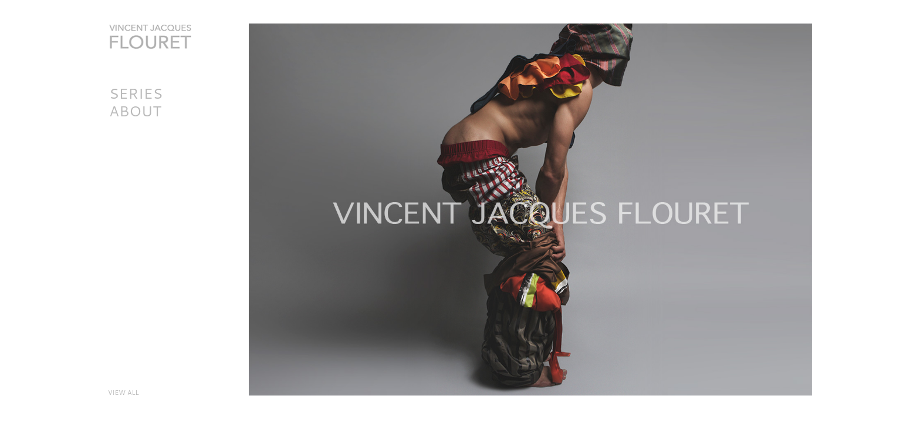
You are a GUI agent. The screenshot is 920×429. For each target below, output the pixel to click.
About (135, 110)
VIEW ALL (123, 392)
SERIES (136, 93)
